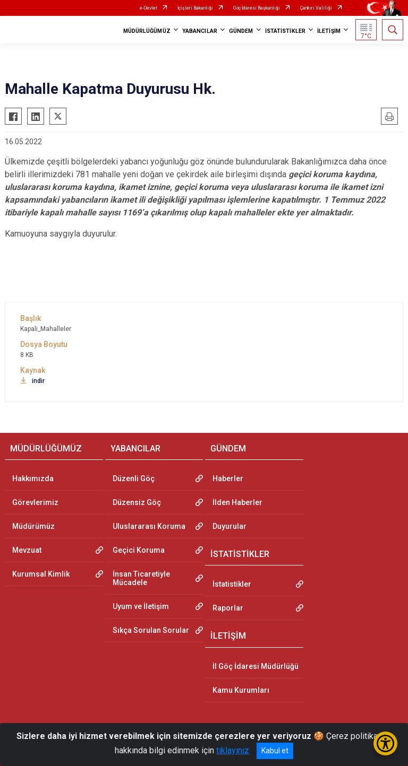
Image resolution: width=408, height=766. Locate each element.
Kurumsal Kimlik (41, 574)
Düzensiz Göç (137, 502)
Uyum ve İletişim (141, 606)
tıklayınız (232, 750)
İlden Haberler (237, 502)
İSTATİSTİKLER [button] (285, 31)
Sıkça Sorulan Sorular (151, 630)
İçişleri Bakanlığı (195, 8)
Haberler (227, 478)
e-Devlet (148, 8)
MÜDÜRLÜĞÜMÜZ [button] (147, 31)
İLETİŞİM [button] (329, 31)
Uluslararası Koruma (149, 526)
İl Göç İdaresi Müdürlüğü (255, 666)
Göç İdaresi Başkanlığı (256, 8)
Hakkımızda (33, 478)
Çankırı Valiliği (316, 8)
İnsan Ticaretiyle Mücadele (141, 578)
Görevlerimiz (35, 502)
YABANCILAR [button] (199, 31)
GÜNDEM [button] (241, 31)
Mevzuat (26, 550)
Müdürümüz (33, 526)
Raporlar (227, 608)
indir (32, 381)
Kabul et (274, 750)
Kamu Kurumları (240, 690)
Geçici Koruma (139, 550)
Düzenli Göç (134, 478)
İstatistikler (231, 584)
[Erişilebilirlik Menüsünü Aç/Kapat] (385, 743)
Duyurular (229, 526)
